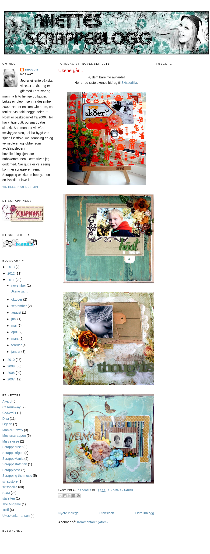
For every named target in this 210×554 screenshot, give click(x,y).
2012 (11, 273)
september (19, 306)
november (19, 285)
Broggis (32, 69)
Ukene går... (19, 291)
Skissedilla (129, 82)
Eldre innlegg (144, 513)
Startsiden (106, 513)
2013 (11, 267)
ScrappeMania (12, 458)
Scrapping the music (17, 475)
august (16, 312)
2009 (11, 366)
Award (7, 401)
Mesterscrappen (14, 435)
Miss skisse (10, 441)
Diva (5, 418)
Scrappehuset (12, 447)
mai (14, 325)
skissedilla (9, 487)
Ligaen (7, 424)
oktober (17, 299)
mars (15, 338)
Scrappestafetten (14, 464)
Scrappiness (11, 470)
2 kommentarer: (121, 490)
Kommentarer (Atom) (92, 522)
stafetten (8, 498)
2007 (11, 379)
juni (14, 319)
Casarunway (11, 407)
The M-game (11, 504)
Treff (5, 510)
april (14, 332)
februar (17, 345)
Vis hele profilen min (20, 186)
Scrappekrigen (12, 453)
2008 (11, 373)
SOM (6, 493)
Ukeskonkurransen (16, 515)
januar (16, 351)
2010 (11, 360)
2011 (11, 280)
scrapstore (10, 481)
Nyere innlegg (68, 513)
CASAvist (9, 413)
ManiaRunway (12, 430)
